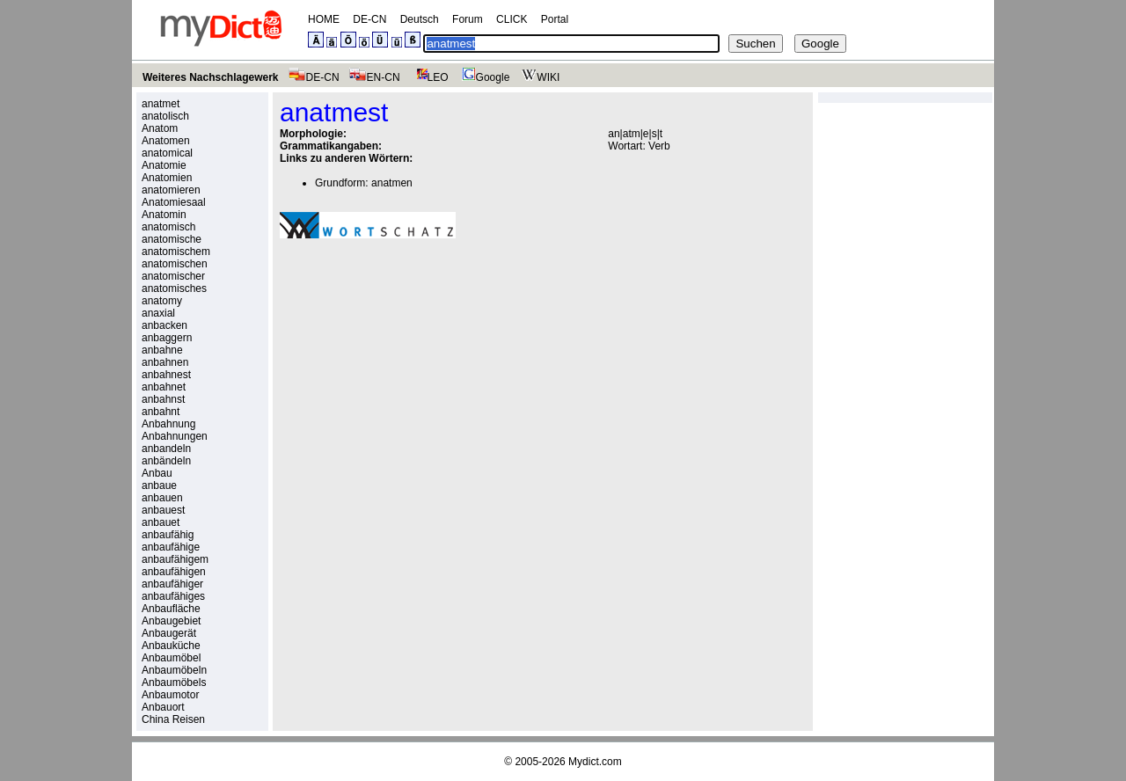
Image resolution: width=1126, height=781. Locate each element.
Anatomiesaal (174, 202)
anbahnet (164, 387)
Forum (467, 19)
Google (483, 77)
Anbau (157, 473)
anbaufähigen (174, 572)
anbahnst (163, 399)
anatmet (160, 104)
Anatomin (164, 214)
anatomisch (168, 227)
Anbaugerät (169, 633)
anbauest (163, 510)
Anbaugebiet (171, 621)
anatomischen (175, 264)
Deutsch (419, 19)
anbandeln (166, 448)
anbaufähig (168, 535)
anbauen (162, 498)
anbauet (160, 522)
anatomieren (171, 190)
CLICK (511, 19)
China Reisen (173, 719)
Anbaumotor (170, 695)
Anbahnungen (175, 436)
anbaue (159, 485)
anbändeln (166, 461)
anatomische (171, 239)
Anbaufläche (171, 608)
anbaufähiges (173, 596)
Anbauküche (171, 645)
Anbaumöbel (171, 658)
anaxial (158, 313)
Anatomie (164, 165)
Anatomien (167, 178)
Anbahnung (168, 424)
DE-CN (369, 19)
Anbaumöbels (174, 682)
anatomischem (176, 251)
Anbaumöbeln (174, 670)
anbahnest (166, 375)
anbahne (162, 350)
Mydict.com (595, 761)
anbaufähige (171, 547)
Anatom (160, 128)
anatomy (162, 301)
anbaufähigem (175, 559)
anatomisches (174, 288)
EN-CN (374, 77)
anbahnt (160, 411)
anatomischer (173, 276)
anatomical (167, 153)
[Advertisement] (427, 374)
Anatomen (166, 141)
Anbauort (163, 707)
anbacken (164, 325)
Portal (554, 19)
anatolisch (165, 116)
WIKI (538, 77)
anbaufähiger (172, 584)
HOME (324, 19)
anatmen (392, 183)
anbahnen (165, 362)
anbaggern (167, 338)
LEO (429, 77)
